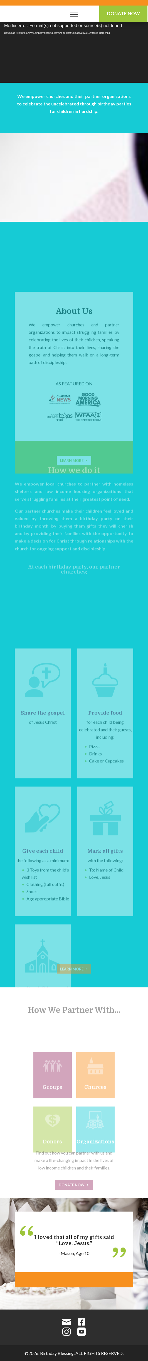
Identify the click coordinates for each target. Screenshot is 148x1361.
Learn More (71, 975)
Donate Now (123, 13)
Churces (95, 1105)
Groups (52, 1105)
